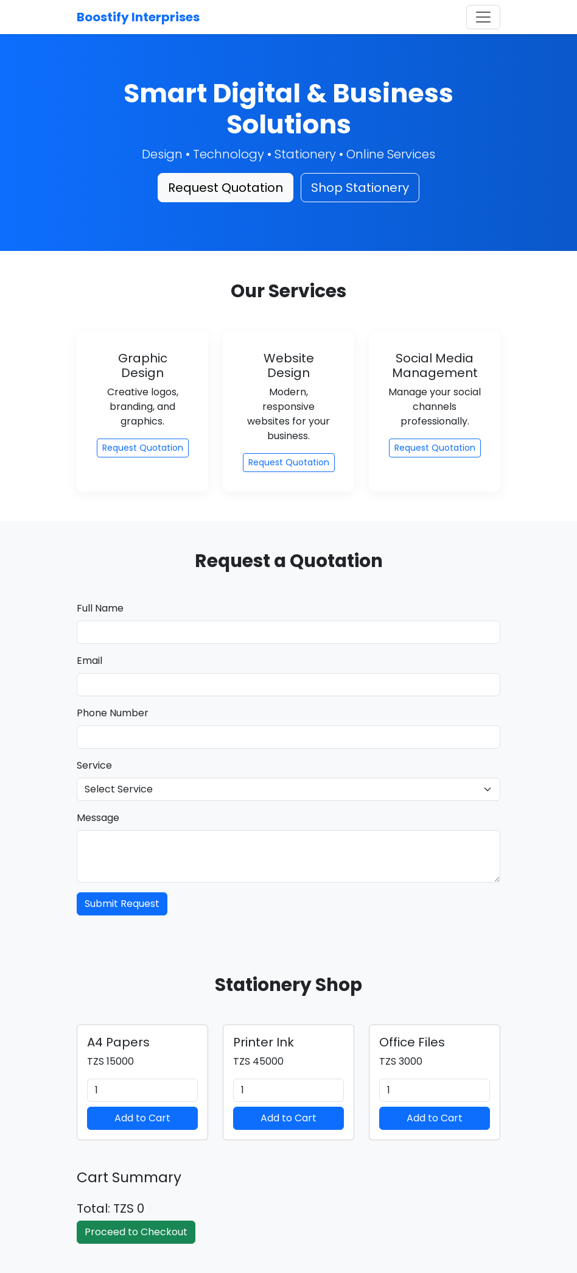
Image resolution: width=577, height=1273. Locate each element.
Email (89, 661)
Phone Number (113, 713)
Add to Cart (142, 1118)
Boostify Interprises (138, 17)
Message (98, 818)
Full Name (100, 608)
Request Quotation (225, 187)
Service (94, 765)
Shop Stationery (360, 187)
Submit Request (122, 904)
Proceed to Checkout (136, 1232)
